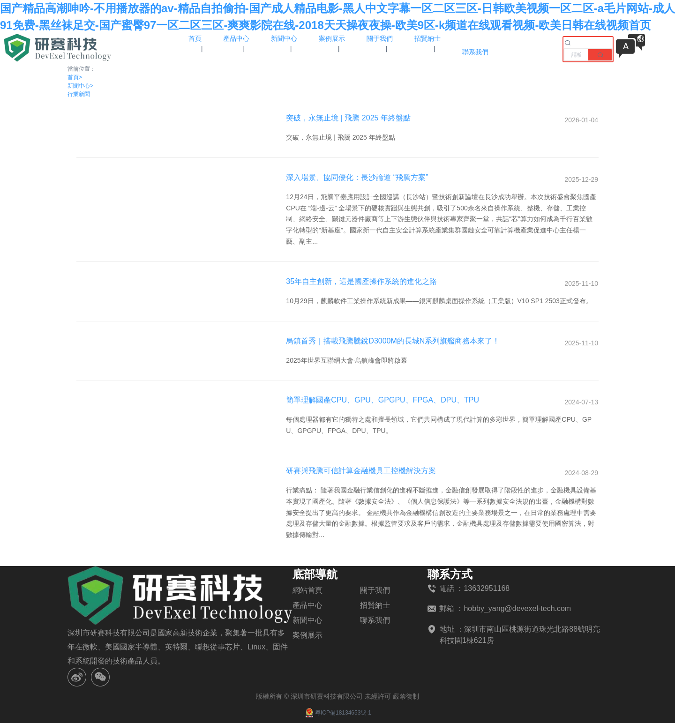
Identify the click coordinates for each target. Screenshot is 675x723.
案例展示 (307, 635)
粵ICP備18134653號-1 (337, 712)
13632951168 (487, 588)
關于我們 (375, 590)
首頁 (75, 77)
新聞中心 (80, 85)
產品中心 (307, 605)
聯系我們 (375, 620)
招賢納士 (375, 605)
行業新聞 (79, 94)
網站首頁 (307, 590)
